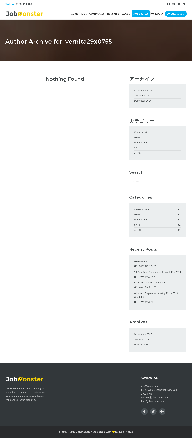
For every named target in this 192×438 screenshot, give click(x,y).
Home (75, 13)
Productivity (140, 142)
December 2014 (142, 100)
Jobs (84, 13)
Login (157, 13)
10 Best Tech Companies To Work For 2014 (157, 272)
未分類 (137, 152)
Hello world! (140, 261)
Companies (97, 13)
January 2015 (141, 95)
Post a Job (140, 13)
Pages (126, 13)
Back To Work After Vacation (149, 282)
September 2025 (143, 90)
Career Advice (141, 132)
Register (175, 13)
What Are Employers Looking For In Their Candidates (156, 295)
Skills (137, 147)
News (137, 137)
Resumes (113, 13)
